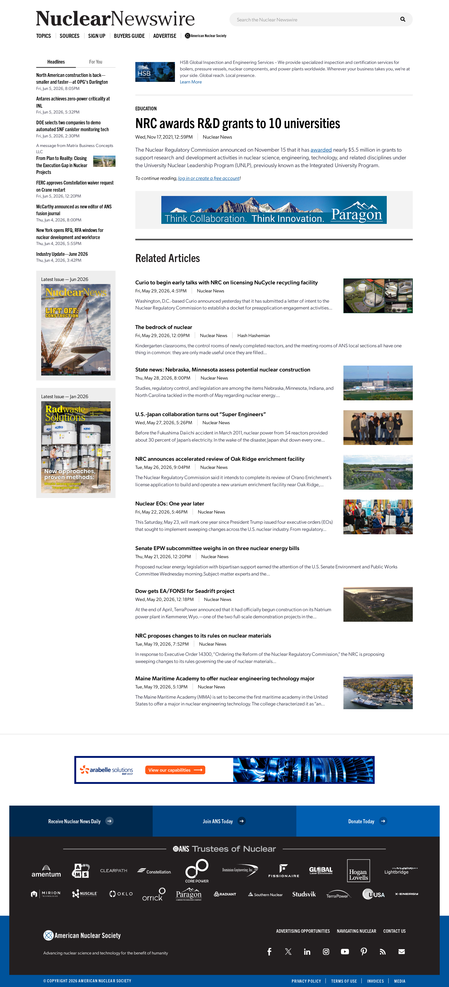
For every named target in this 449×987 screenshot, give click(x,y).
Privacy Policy (306, 981)
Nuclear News (217, 136)
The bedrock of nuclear (163, 326)
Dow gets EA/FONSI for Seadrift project (184, 590)
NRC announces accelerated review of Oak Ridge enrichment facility (219, 458)
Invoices (375, 981)
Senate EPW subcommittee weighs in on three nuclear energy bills (217, 547)
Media (400, 981)
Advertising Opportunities (303, 931)
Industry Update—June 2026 (62, 254)
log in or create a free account (208, 178)
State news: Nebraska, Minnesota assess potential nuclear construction (222, 369)
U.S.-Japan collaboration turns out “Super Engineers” (200, 413)
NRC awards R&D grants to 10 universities (237, 122)
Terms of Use (344, 981)
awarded (321, 149)
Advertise (164, 35)
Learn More (191, 81)
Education (146, 108)
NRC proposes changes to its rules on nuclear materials (203, 635)
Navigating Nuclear (356, 931)
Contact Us (394, 931)
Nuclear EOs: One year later (169, 503)
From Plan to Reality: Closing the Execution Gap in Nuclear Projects (61, 165)
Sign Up (96, 35)
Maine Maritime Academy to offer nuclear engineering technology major (225, 678)
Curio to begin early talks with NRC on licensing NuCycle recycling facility (226, 282)
